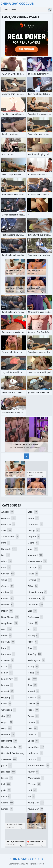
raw (32, 648)
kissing (7, 802)
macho (33, 543)
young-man (36, 802)
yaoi (32, 790)
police (33, 642)
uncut (33, 741)
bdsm (6, 561)
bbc (5, 555)
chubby (7, 592)
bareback (9, 549)
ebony (6, 635)
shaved (33, 691)
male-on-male (37, 561)
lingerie (34, 536)
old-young (36, 604)
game (6, 703)
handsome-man (11, 747)
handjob (8, 734)
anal (6, 530)
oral (32, 611)
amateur (8, 518)
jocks (6, 790)
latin (33, 512)
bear (6, 567)
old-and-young (37, 592)
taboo (33, 710)
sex (32, 679)
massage (35, 567)
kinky (6, 796)
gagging (7, 697)
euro (5, 648)
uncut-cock (36, 747)
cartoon (8, 573)
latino (33, 518)
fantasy (7, 685)
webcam (34, 784)
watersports (36, 778)
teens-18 (34, 734)
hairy (6, 728)
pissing (33, 635)
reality (33, 666)
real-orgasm (36, 660)
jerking (7, 778)
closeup (7, 598)
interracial (9, 759)
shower (33, 703)
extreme (7, 660)
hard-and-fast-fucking (12, 754)
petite (33, 623)
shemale (34, 697)
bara (5, 543)
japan (6, 765)
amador (7, 512)
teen (33, 728)
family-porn (9, 679)
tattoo (33, 716)
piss (32, 629)
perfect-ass (35, 617)
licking (34, 530)
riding (33, 673)
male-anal (35, 555)
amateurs (8, 524)
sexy (32, 685)
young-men (35, 809)
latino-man (35, 524)
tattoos (33, 722)
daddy (7, 611)
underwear (35, 753)
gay (6, 716)
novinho (34, 580)
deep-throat (10, 617)
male (33, 549)
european (8, 654)
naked (33, 573)
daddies (7, 604)
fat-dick (7, 691)
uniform (34, 759)
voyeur (33, 772)
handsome (9, 741)
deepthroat (9, 623)
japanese (8, 772)
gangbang (8, 710)
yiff (31, 796)
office (33, 586)
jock (6, 784)
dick (6, 629)
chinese (7, 586)
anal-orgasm (10, 536)
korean (7, 809)
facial (6, 666)
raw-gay (35, 654)
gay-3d (7, 722)
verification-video (39, 765)
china (6, 580)
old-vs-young (37, 598)
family (7, 673)
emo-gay (8, 642)
